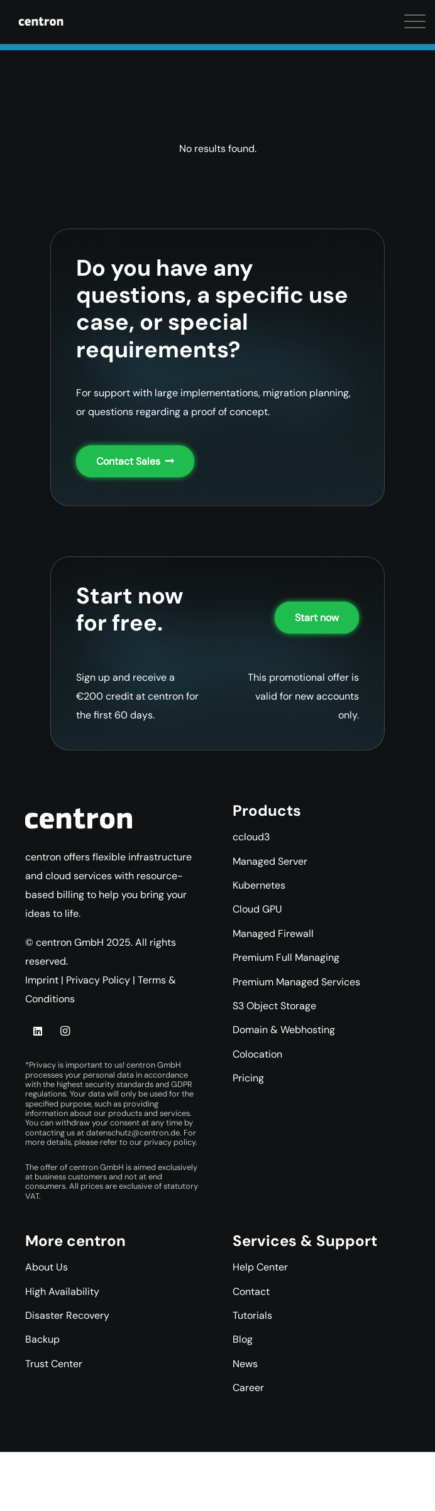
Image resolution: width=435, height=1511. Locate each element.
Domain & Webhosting (284, 1029)
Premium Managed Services (296, 981)
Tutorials (252, 1315)
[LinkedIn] (37, 1031)
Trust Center (53, 1363)
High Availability (62, 1291)
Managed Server (270, 861)
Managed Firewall (273, 933)
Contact (251, 1291)
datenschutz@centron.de (133, 1132)
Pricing (248, 1078)
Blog (243, 1339)
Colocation (257, 1054)
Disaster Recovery (67, 1315)
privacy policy (169, 1142)
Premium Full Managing (286, 957)
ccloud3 (251, 836)
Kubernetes (259, 885)
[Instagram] (64, 1031)
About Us (46, 1267)
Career (248, 1387)
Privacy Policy (98, 980)
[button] (19, 25)
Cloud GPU (257, 909)
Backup (42, 1339)
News (245, 1363)
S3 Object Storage (274, 1005)
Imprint (41, 980)
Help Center (260, 1267)
